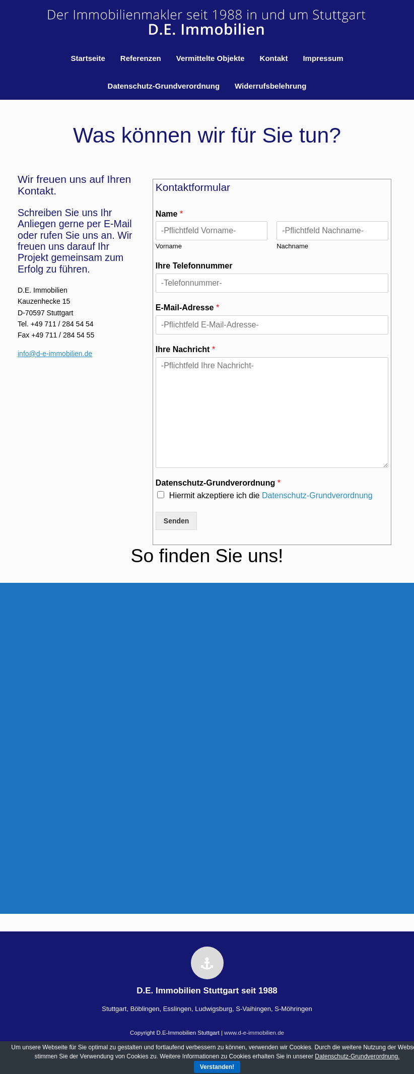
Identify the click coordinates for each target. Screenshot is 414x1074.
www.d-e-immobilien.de (254, 1033)
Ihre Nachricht (185, 349)
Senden (176, 521)
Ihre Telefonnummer (194, 265)
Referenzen (140, 58)
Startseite (88, 58)
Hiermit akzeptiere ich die (271, 495)
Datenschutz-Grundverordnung (164, 86)
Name (169, 214)
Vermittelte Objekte (210, 58)
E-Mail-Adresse (187, 307)
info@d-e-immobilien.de (55, 354)
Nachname (292, 246)
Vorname (169, 246)
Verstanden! (217, 1066)
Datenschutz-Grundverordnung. (357, 1056)
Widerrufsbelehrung (270, 86)
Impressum (323, 58)
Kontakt (274, 58)
